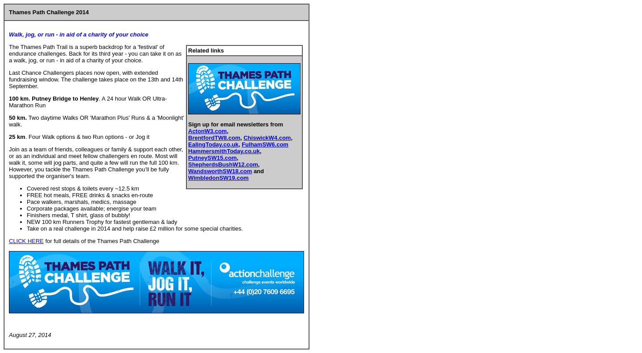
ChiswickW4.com (267, 137)
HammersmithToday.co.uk (224, 151)
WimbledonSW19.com (218, 177)
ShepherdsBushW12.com (223, 164)
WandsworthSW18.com (220, 171)
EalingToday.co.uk (213, 144)
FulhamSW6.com (265, 144)
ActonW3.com (207, 131)
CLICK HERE (26, 241)
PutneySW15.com (212, 157)
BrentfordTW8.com (214, 137)
